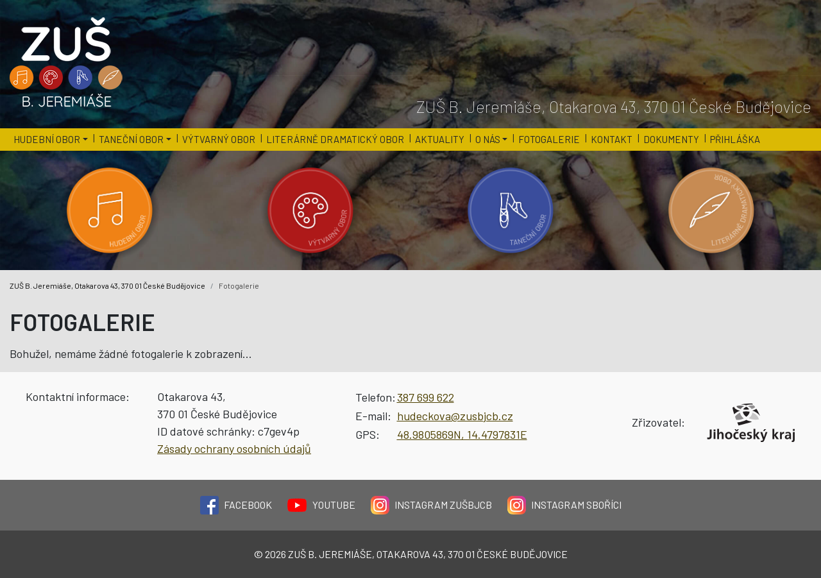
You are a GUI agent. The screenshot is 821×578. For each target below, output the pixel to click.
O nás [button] (487, 139)
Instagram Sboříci (564, 505)
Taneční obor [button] (131, 139)
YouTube (321, 505)
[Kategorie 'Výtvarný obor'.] (310, 210)
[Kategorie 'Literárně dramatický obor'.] (711, 210)
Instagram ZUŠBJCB (431, 505)
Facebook (236, 505)
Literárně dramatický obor (335, 139)
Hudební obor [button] (46, 139)
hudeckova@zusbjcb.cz (455, 416)
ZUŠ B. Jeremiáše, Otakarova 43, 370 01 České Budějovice (107, 285)
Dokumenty (671, 139)
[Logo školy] (67, 63)
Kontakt (611, 139)
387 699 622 (425, 397)
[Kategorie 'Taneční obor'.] (510, 210)
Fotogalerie (549, 139)
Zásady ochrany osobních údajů (234, 448)
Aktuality (439, 139)
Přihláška (735, 139)
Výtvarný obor (218, 139)
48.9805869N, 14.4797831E (462, 434)
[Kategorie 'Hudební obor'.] (110, 210)
